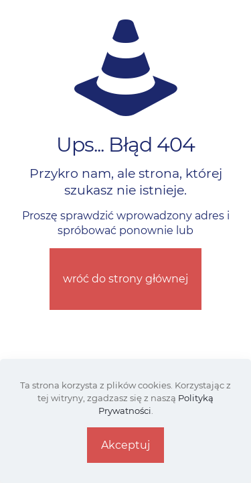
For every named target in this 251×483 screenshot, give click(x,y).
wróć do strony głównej (125, 278)
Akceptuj (125, 445)
